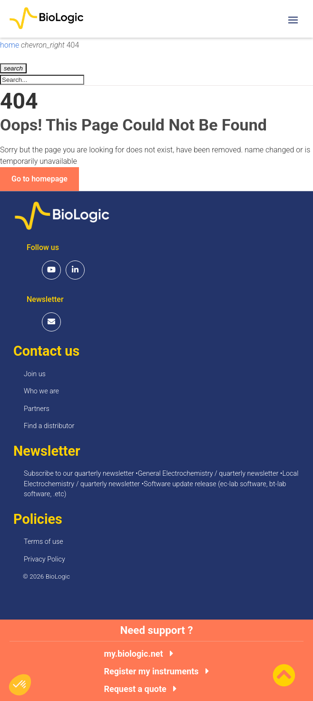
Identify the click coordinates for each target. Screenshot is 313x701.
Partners (36, 409)
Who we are (41, 391)
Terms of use (43, 542)
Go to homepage (39, 178)
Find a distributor (49, 426)
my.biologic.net (138, 654)
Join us (35, 374)
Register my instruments (156, 671)
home (10, 45)
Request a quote (140, 689)
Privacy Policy (44, 559)
